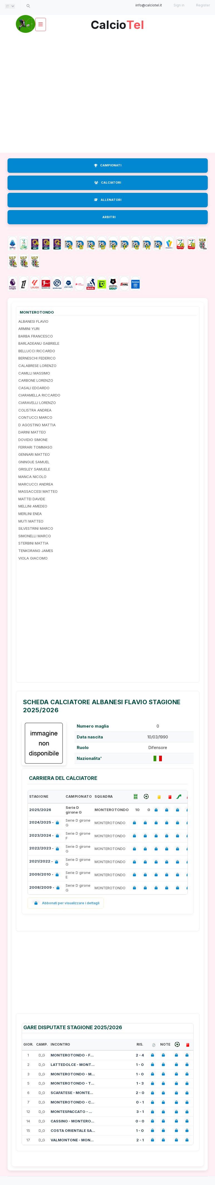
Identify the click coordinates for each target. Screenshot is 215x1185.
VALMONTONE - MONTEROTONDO (73, 1140)
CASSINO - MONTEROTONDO (73, 1121)
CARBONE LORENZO (35, 380)
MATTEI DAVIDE (31, 499)
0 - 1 (140, 1102)
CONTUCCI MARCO (35, 417)
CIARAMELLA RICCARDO (39, 395)
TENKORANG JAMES (35, 550)
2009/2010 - (45, 875)
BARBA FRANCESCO (35, 336)
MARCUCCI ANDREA (35, 484)
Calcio (117, 22)
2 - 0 (140, 1092)
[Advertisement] (59, 92)
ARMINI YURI (28, 328)
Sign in (179, 5)
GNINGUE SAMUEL (34, 462)
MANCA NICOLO (32, 476)
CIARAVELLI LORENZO (37, 402)
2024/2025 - (45, 823)
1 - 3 (140, 1083)
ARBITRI (108, 217)
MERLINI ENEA (30, 513)
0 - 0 (139, 1121)
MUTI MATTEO (30, 521)
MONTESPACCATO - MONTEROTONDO (73, 1111)
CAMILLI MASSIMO (34, 373)
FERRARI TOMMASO (35, 447)
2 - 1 (140, 1140)
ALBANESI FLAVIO (33, 321)
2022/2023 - (45, 849)
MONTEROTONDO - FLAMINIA (73, 1055)
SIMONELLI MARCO (34, 536)
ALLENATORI (107, 200)
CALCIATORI (107, 182)
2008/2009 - (45, 888)
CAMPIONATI (107, 165)
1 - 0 (140, 1064)
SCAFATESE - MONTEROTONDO (73, 1092)
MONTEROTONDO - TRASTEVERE (73, 1083)
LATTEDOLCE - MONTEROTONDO (73, 1064)
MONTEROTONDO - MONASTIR (73, 1074)
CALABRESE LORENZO (37, 365)
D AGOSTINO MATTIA (37, 425)
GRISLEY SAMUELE (34, 469)
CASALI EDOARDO (34, 388)
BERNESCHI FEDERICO (37, 358)
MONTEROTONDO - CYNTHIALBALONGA (73, 1102)
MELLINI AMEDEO (32, 506)
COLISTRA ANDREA (34, 410)
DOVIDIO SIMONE (33, 439)
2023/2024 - (45, 836)
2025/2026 (40, 809)
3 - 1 (140, 1111)
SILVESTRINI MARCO (35, 528)
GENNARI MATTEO (34, 454)
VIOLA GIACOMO (33, 558)
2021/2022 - (44, 862)
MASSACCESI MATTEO (38, 491)
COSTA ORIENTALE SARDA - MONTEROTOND (73, 1130)
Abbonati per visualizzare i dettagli (66, 903)
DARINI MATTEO (32, 432)
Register (203, 5)
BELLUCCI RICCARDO (36, 351)
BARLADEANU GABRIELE (38, 343)
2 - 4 (140, 1055)
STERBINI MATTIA (33, 543)
